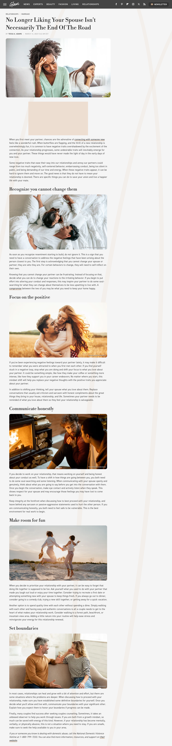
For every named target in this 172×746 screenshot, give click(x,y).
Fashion (63, 4)
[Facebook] (116, 5)
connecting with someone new (89, 139)
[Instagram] (133, 5)
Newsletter (158, 4)
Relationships (90, 4)
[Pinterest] (121, 5)
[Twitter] (138, 5)
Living (75, 4)
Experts (38, 4)
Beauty (50, 4)
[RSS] (144, 5)
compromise (15, 288)
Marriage (26, 14)
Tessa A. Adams (15, 34)
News (27, 4)
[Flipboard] (127, 5)
